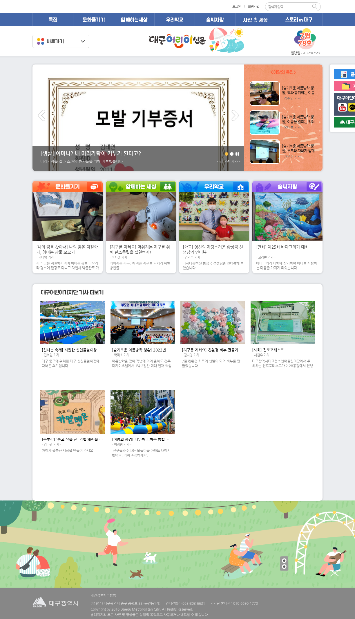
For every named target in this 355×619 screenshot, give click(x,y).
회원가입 (253, 6)
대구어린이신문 (177, 41)
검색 (316, 6)
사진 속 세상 (255, 19)
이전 (41, 115)
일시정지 (237, 154)
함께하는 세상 (134, 19)
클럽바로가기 (60, 41)
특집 (52, 19)
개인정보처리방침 (103, 595)
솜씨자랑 (215, 19)
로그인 (236, 6)
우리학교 (174, 19)
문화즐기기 (93, 19)
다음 (235, 115)
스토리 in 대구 (299, 19)
